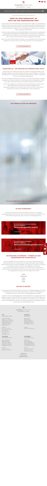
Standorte (22, 11)
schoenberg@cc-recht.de (29, 345)
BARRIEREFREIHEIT (23, 356)
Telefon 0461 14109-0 (6, 342)
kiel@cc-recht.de (5, 325)
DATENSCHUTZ (23, 355)
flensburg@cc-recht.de (7, 345)
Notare (11, 11)
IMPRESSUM (23, 353)
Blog (41, 11)
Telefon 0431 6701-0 (6, 322)
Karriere (27, 11)
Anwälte (6, 11)
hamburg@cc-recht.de (29, 323)
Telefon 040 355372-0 (28, 321)
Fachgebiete (16, 11)
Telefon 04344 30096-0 (29, 342)
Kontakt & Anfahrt (35, 11)
